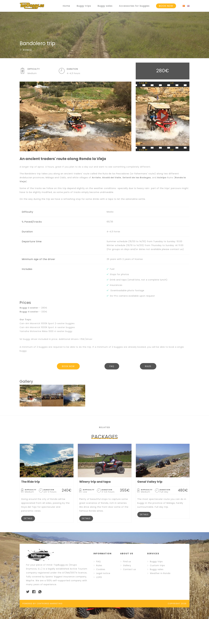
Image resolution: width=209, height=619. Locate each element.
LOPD (99, 577)
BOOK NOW (166, 6)
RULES (148, 366)
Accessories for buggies (134, 6)
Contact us (129, 569)
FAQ (112, 366)
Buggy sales (105, 6)
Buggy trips (84, 6)
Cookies (100, 569)
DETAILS (28, 518)
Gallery (127, 565)
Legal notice (103, 573)
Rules (99, 565)
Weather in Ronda (160, 573)
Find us (127, 561)
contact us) (177, 249)
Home (66, 6)
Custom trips (157, 565)
